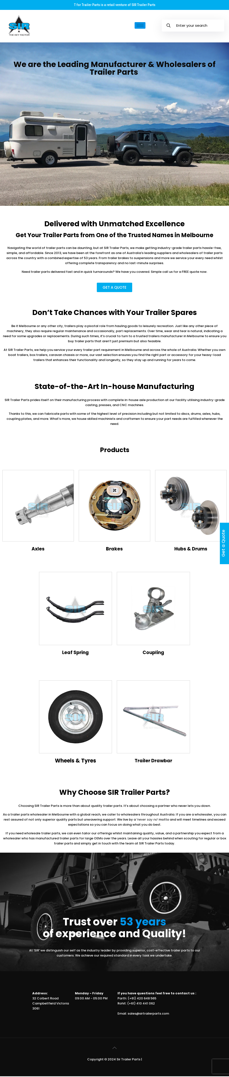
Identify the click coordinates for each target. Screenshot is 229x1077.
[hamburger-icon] (140, 26)
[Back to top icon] (115, 1049)
